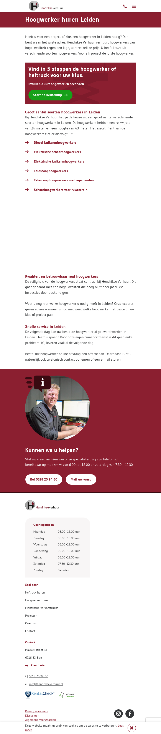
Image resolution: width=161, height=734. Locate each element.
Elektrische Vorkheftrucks (41, 608)
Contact (30, 631)
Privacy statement (36, 711)
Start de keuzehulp (50, 95)
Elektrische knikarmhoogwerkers (59, 161)
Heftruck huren (35, 592)
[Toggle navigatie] (134, 6)
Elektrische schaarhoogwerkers (57, 152)
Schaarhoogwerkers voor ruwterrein (60, 189)
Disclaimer (32, 716)
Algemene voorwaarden (40, 720)
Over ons (30, 623)
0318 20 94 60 (38, 676)
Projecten (31, 616)
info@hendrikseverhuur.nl (46, 684)
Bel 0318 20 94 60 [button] (43, 479)
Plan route (34, 665)
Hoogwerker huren (37, 600)
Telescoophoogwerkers (51, 171)
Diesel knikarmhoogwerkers (55, 142)
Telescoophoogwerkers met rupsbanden (64, 180)
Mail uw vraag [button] (81, 479)
